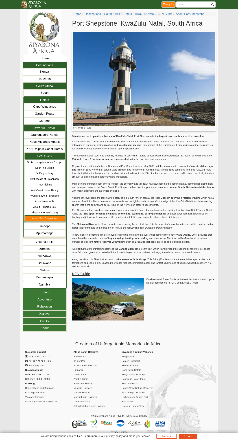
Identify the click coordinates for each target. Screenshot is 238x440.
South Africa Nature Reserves (137, 388)
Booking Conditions (35, 392)
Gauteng (45, 121)
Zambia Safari (80, 379)
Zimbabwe (44, 256)
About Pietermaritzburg (44, 212)
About (45, 328)
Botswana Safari (130, 365)
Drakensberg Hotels (44, 134)
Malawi (44, 270)
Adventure (45, 299)
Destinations (44, 65)
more (195, 282)
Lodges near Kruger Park (135, 397)
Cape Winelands (44, 106)
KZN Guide (44, 156)
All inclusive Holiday (136, 416)
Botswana (44, 263)
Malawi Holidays (82, 392)
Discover (45, 313)
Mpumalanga (44, 233)
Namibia (44, 284)
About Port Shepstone (44, 218)
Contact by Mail (36, 365)
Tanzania (44, 79)
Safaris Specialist (131, 361)
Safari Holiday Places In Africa (89, 406)
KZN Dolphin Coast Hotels (45, 149)
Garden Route (44, 113)
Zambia (44, 249)
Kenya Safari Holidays (133, 374)
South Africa (44, 86)
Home (44, 58)
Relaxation (44, 306)
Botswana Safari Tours (134, 379)
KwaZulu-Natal (44, 128)
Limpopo (45, 226)
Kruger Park (79, 361)
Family (44, 320)
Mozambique (44, 277)
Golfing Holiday (44, 173)
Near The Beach (44, 167)
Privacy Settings (119, 432)
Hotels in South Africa (133, 406)
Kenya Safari (80, 374)
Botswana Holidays (83, 383)
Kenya (44, 71)
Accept (188, 436)
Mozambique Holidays (85, 397)
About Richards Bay (44, 206)
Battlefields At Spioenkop (44, 179)
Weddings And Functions (44, 195)
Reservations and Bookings (39, 388)
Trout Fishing (44, 184)
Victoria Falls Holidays (85, 365)
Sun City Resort (130, 383)
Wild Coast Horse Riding (45, 190)
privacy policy (114, 435)
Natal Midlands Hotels (44, 141)
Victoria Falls (44, 242)
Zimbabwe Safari (82, 401)
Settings (167, 436)
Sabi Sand (127, 401)
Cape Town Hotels (131, 370)
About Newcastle (44, 201)
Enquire (169, 4)
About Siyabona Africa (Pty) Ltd (41, 401)
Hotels (44, 100)
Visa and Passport (35, 397)
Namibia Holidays (82, 388)
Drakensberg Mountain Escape (44, 162)
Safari (44, 92)
